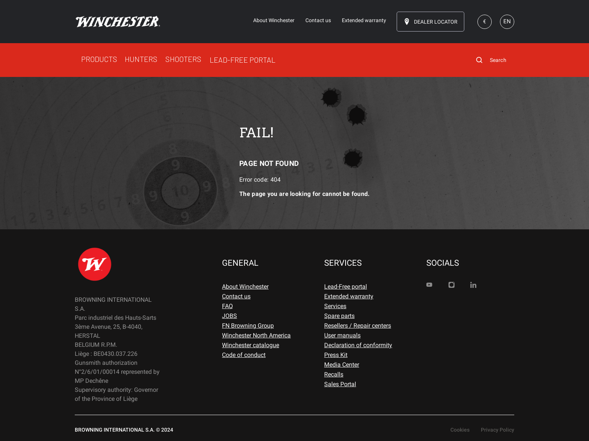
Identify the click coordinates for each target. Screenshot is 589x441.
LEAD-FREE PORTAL (242, 59)
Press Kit (335, 354)
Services (335, 306)
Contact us (236, 296)
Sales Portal (340, 384)
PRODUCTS (99, 58)
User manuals (342, 335)
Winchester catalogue (250, 345)
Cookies (460, 430)
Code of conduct (244, 354)
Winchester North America (256, 335)
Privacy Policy (497, 430)
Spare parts (339, 315)
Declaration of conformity (358, 345)
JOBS (229, 315)
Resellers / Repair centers (357, 325)
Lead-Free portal (345, 286)
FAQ (227, 306)
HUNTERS (141, 58)
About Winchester (245, 286)
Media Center (341, 364)
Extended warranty (348, 296)
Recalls (333, 374)
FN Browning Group (248, 325)
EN (507, 21)
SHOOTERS (183, 58)
